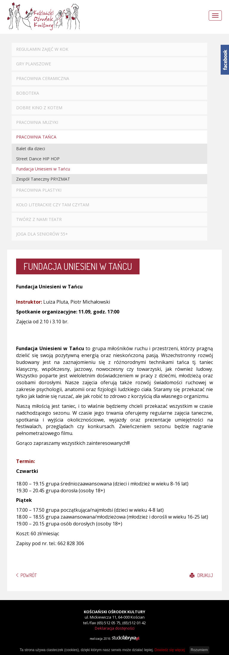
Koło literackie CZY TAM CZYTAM (52, 204)
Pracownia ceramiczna (42, 78)
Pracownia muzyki (37, 122)
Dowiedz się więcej (169, 650)
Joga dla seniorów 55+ (42, 234)
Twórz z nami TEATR (39, 219)
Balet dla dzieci (30, 148)
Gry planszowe (33, 64)
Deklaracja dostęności (114, 628)
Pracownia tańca (36, 137)
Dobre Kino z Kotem (39, 107)
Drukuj (201, 575)
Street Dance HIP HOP (38, 159)
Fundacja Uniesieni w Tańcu (43, 169)
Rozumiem (199, 650)
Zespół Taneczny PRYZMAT (43, 179)
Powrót (29, 575)
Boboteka (27, 93)
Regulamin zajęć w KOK (42, 49)
